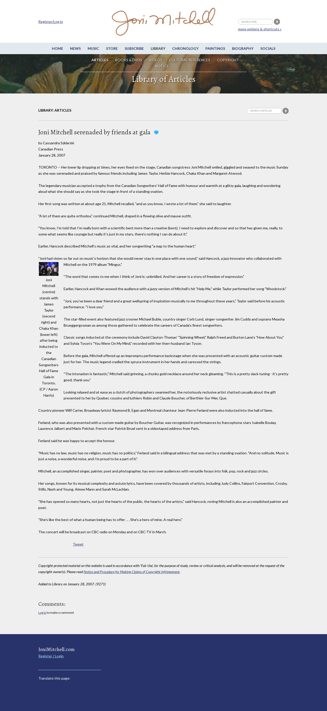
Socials (267, 48)
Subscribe (134, 48)
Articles (99, 60)
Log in (42, 612)
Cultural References (189, 60)
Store (112, 48)
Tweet (78, 544)
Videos (155, 60)
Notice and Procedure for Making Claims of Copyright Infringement (132, 572)
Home (57, 48)
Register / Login (51, 656)
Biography (242, 48)
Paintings (215, 48)
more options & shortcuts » (260, 29)
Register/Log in (50, 21)
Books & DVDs (128, 60)
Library (158, 48)
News (75, 48)
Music (93, 48)
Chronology (185, 48)
